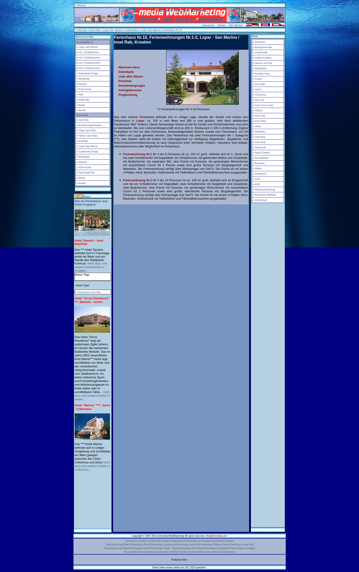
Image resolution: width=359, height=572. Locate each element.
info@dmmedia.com (216, 535)
